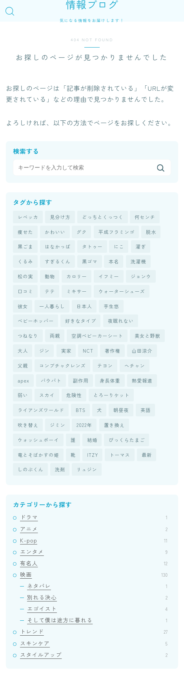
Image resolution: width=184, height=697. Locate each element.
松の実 (25, 276)
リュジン (87, 469)
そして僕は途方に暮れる (97, 620)
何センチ (145, 216)
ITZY (92, 454)
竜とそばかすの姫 (38, 454)
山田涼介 (142, 350)
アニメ (94, 529)
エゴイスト (97, 608)
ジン (44, 350)
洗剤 (60, 469)
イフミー (108, 276)
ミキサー (76, 291)
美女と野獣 (147, 335)
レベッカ (28, 216)
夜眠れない (121, 320)
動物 (50, 276)
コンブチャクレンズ (62, 365)
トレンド (94, 631)
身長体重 (110, 380)
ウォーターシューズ (121, 291)
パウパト (51, 380)
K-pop (94, 540)
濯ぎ (141, 246)
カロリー (76, 276)
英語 (145, 409)
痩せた (25, 231)
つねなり (28, 335)
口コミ (25, 291)
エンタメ (94, 551)
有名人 (94, 563)
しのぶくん (31, 469)
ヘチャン (134, 365)
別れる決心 (97, 597)
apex (23, 380)
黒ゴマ (90, 261)
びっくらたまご (127, 439)
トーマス (119, 454)
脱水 (151, 231)
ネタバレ (97, 586)
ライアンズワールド (41, 409)
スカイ (47, 395)
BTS (81, 409)
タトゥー (92, 246)
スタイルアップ (94, 654)
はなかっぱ (58, 246)
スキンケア (94, 643)
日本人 (84, 306)
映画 (94, 574)
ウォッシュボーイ (38, 439)
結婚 (92, 439)
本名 (114, 261)
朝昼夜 (121, 409)
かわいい (55, 231)
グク (82, 231)
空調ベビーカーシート (97, 335)
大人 (23, 350)
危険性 (74, 395)
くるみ (25, 261)
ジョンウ (141, 276)
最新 (147, 454)
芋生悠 (111, 306)
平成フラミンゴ (116, 231)
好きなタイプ (80, 320)
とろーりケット (111, 395)
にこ (119, 246)
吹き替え (28, 424)
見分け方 (60, 216)
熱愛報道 (142, 380)
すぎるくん (58, 261)
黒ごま (25, 246)
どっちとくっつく (103, 216)
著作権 (112, 350)
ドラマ (94, 517)
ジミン (58, 424)
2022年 (84, 424)
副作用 (81, 380)
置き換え (114, 424)
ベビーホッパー (36, 320)
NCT (88, 350)
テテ (50, 291)
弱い (23, 395)
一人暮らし (52, 306)
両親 (55, 335)
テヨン (105, 365)
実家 (66, 350)
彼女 (23, 306)
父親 (23, 365)
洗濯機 (138, 261)
